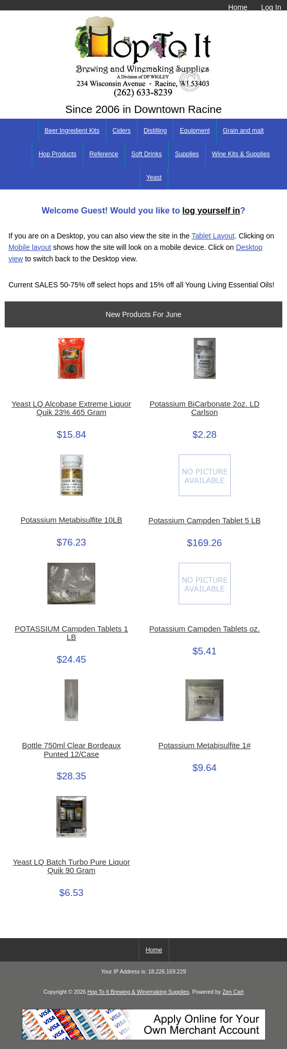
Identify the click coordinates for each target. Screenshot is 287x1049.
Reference (104, 154)
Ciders (122, 130)
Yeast (154, 177)
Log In (271, 7)
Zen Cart (233, 992)
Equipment (194, 130)
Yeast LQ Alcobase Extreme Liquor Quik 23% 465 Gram (71, 408)
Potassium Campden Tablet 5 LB (204, 520)
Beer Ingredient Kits (72, 130)
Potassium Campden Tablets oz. (204, 629)
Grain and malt (243, 130)
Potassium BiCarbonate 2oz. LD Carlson (204, 408)
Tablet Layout (213, 236)
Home (237, 7)
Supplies (187, 154)
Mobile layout (29, 247)
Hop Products (58, 154)
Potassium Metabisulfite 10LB (71, 520)
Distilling (155, 130)
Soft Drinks (146, 154)
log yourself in (211, 210)
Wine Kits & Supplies (241, 154)
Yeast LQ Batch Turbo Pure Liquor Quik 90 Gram (71, 866)
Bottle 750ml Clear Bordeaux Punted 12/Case (71, 749)
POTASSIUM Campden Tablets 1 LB (71, 633)
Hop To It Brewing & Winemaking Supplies (138, 992)
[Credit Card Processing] (144, 1037)
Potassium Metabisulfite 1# (204, 745)
